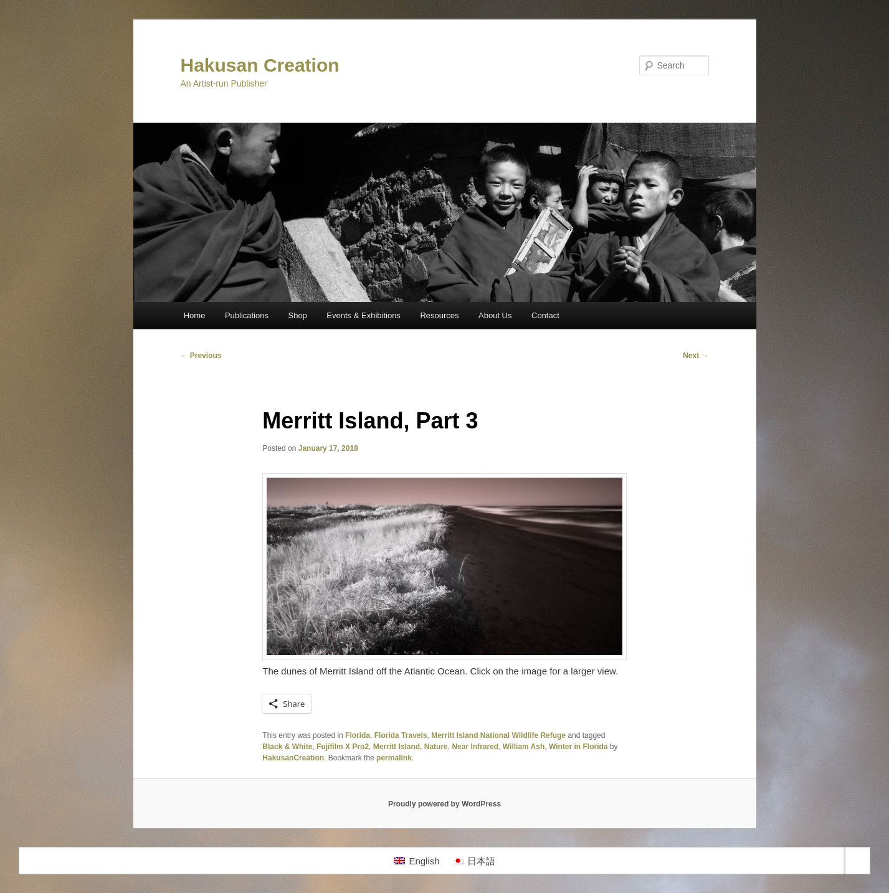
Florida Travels (400, 735)
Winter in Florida (578, 746)
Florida (357, 735)
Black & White (287, 746)
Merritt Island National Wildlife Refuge (498, 735)
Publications (247, 315)
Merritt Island (396, 746)
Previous (201, 355)
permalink (394, 758)
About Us (494, 315)
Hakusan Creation (260, 65)
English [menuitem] (424, 861)
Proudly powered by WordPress (444, 804)
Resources (439, 315)
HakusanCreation (293, 758)
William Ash (523, 746)
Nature (436, 746)
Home (195, 315)
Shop (297, 315)
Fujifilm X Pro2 (342, 746)
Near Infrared (475, 746)
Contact (545, 315)
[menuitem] (416, 860)
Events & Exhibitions (363, 315)
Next (695, 355)
